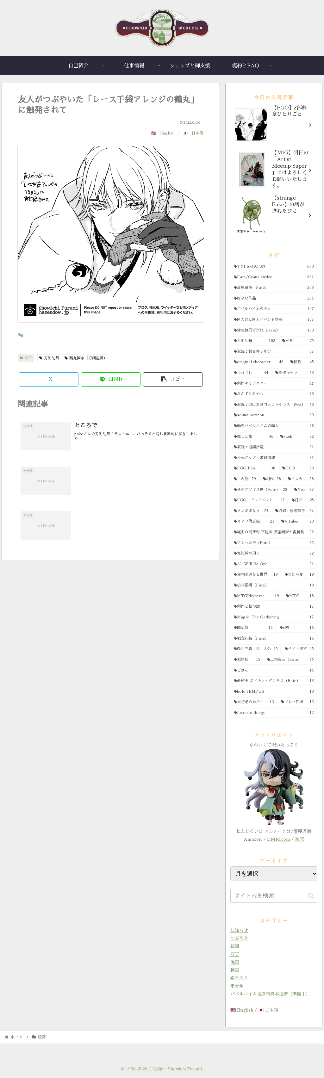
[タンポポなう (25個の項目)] (251, 511)
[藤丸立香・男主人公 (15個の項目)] (256, 649)
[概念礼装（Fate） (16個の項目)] (273, 638)
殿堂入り (239, 978)
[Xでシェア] (48, 379)
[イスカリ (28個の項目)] (300, 479)
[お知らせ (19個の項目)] (299, 574)
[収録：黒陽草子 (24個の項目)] (294, 511)
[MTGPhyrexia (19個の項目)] (256, 596)
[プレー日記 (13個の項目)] (297, 702)
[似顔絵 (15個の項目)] (247, 660)
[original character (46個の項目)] (258, 362)
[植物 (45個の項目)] (302, 362)
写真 (234, 954)
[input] (273, 896)
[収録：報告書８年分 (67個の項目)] (273, 351)
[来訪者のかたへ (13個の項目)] (254, 702)
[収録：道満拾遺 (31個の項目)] (273, 447)
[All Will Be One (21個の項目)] (273, 564)
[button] (172, 379)
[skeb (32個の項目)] (296, 437)
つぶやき (239, 938)
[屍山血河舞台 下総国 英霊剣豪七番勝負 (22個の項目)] (273, 532)
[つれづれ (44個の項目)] (251, 373)
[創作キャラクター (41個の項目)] (273, 383)
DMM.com (278, 839)
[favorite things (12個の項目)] (273, 713)
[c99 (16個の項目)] (296, 628)
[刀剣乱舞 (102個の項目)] (254, 341)
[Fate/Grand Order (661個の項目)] (273, 277)
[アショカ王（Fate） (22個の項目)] (273, 543)
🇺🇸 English (241, 1010)
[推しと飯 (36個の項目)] (253, 437)
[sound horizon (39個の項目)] (273, 415)
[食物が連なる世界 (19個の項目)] (256, 574)
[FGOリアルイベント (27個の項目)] (259, 500)
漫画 (234, 962)
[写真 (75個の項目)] (297, 341)
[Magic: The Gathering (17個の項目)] (273, 617)
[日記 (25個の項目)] (303, 500)
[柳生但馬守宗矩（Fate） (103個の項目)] (273, 330)
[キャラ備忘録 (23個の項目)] (254, 521)
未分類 (237, 986)
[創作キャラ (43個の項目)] (294, 373)
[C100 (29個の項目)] (298, 468)
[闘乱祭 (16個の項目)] (253, 628)
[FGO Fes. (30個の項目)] (254, 468)
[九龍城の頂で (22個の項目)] (273, 553)
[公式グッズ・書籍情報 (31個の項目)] (273, 458)
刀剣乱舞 (49, 358)
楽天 (299, 839)
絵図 (26, 358)
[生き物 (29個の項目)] (245, 479)
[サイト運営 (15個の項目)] (299, 649)
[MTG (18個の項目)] (300, 596)
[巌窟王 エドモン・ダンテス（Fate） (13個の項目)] (273, 681)
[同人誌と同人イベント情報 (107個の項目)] (273, 320)
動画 (234, 970)
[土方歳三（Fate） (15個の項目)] (290, 660)
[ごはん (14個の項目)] (273, 670)
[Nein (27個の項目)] (304, 490)
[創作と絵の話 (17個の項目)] (273, 606)
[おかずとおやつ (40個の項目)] (273, 394)
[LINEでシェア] (110, 379)
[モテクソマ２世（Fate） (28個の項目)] (260, 490)
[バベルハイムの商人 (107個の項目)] (273, 309)
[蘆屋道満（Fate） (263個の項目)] (273, 288)
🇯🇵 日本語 (268, 1010)
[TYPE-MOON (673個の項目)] (273, 266)
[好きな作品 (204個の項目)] (273, 298)
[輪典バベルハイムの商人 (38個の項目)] (273, 426)
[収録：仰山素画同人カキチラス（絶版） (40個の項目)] (273, 405)
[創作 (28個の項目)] (272, 479)
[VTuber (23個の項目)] (297, 521)
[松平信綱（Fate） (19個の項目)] (273, 585)
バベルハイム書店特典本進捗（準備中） (270, 994)
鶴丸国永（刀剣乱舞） (86, 358)
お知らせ (239, 930)
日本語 (197, 133)
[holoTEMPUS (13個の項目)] (273, 692)
